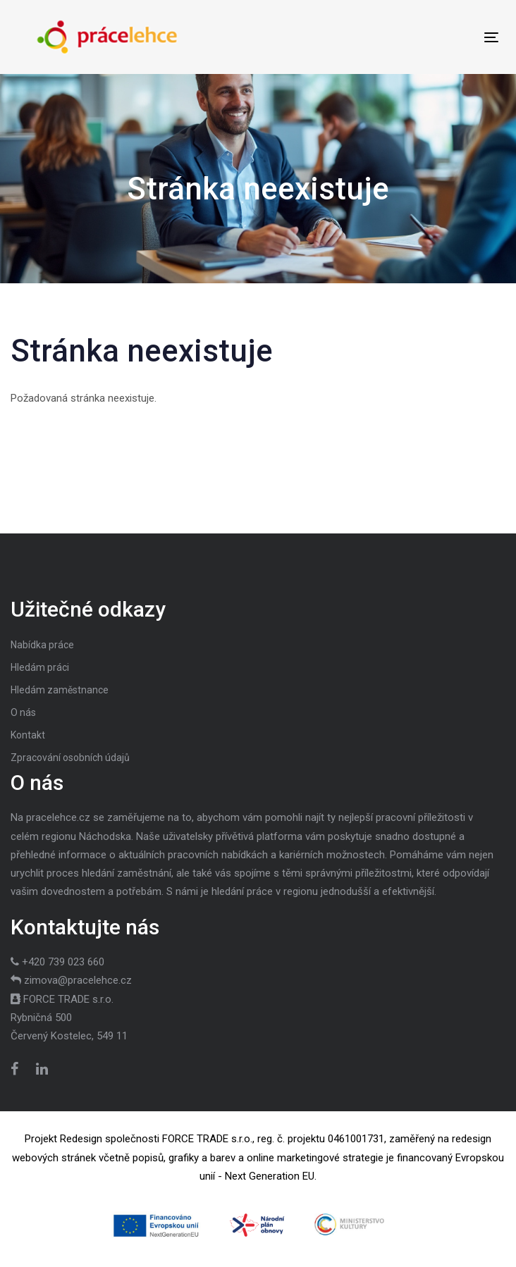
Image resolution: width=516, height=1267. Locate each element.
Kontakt (28, 735)
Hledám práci (40, 667)
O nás (23, 712)
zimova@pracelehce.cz (78, 980)
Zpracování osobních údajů (70, 757)
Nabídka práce (42, 644)
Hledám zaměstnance (60, 690)
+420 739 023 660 (63, 962)
